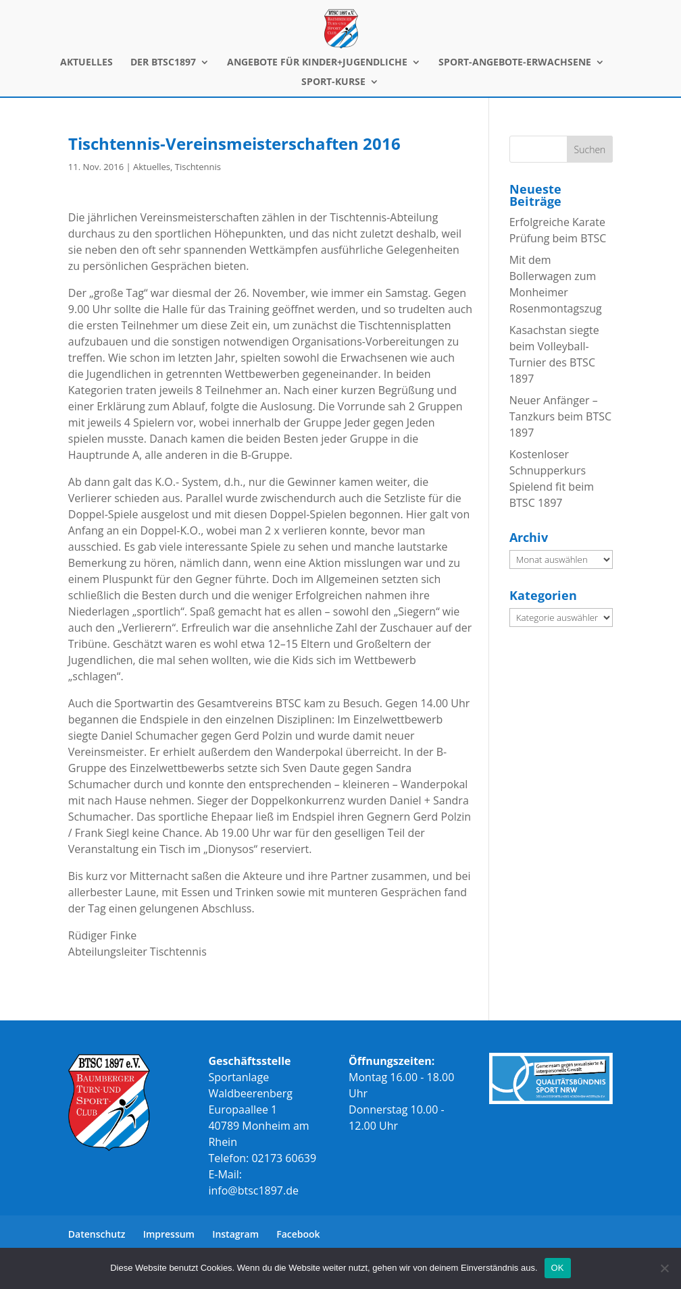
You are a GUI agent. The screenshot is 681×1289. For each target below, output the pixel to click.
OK (557, 1268)
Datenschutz (97, 1234)
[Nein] (664, 1268)
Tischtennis (198, 167)
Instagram (235, 1234)
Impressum (169, 1234)
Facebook (298, 1234)
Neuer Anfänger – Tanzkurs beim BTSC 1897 (560, 416)
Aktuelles (151, 167)
